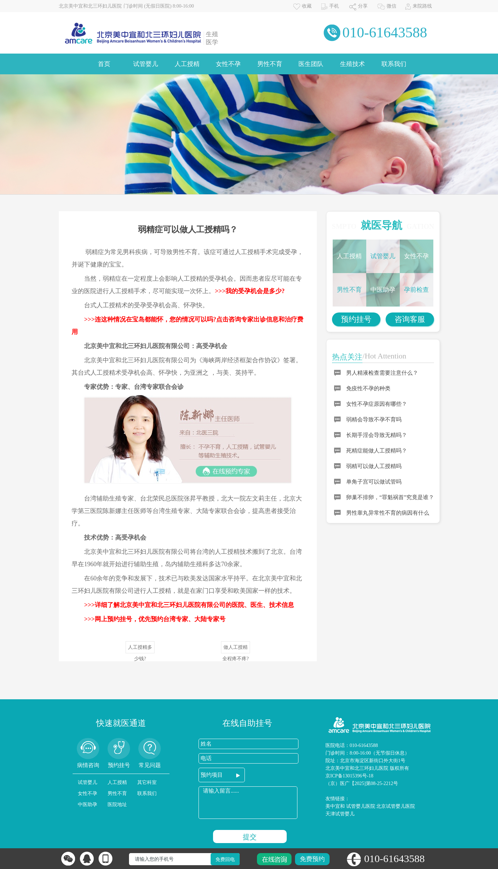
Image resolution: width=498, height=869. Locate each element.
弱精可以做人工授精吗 (374, 466)
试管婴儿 (145, 63)
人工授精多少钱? (140, 649)
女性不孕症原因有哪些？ (376, 404)
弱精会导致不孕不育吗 (374, 419)
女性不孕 (228, 63)
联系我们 (393, 63)
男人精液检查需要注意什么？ (382, 373)
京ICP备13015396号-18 (349, 775)
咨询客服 (410, 319)
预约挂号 (356, 319)
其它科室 (147, 782)
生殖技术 (352, 63)
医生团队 (310, 63)
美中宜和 (335, 806)
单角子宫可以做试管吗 (374, 482)
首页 (104, 63)
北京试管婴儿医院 (395, 806)
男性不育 (269, 63)
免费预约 (312, 859)
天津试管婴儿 (339, 813)
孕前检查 (416, 289)
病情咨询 (88, 765)
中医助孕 (382, 289)
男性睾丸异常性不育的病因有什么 (387, 513)
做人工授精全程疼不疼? (235, 649)
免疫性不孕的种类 (368, 388)
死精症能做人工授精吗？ (376, 451)
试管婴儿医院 (360, 806)
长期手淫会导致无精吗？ (376, 435)
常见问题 (150, 765)
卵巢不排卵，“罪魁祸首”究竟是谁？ (390, 497)
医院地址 (117, 804)
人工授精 (187, 63)
